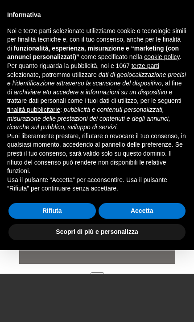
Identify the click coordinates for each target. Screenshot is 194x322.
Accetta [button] (142, 210)
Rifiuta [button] (52, 210)
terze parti (145, 65)
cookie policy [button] (161, 56)
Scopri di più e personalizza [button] (97, 231)
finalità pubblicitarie (33, 109)
